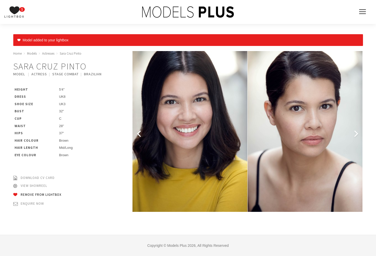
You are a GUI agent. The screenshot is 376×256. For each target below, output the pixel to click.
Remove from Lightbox (37, 195)
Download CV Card (34, 178)
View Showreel (30, 186)
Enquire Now (28, 203)
